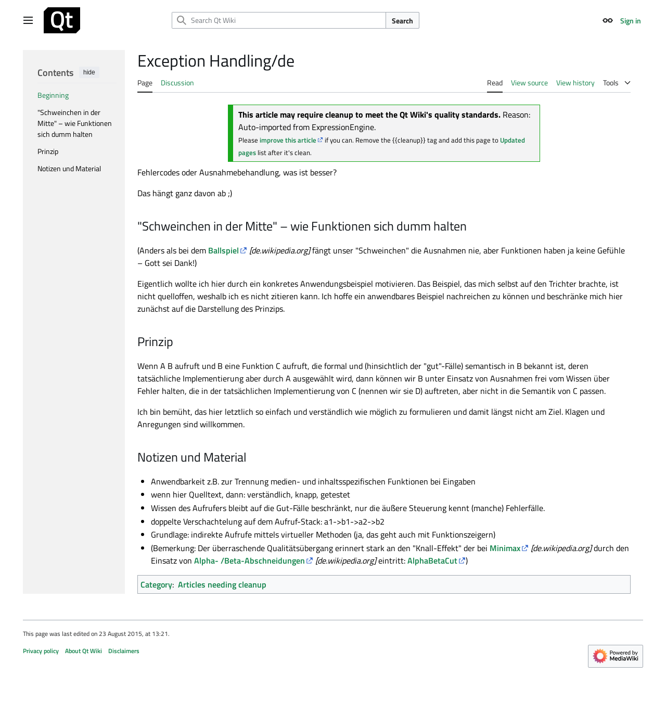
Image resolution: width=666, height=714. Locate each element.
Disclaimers (123, 651)
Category (156, 584)
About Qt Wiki (83, 651)
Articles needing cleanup (222, 584)
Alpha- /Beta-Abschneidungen (249, 560)
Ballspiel (223, 250)
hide (89, 72)
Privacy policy (41, 651)
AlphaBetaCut (432, 560)
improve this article (288, 140)
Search (402, 20)
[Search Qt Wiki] (279, 20)
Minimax (505, 548)
